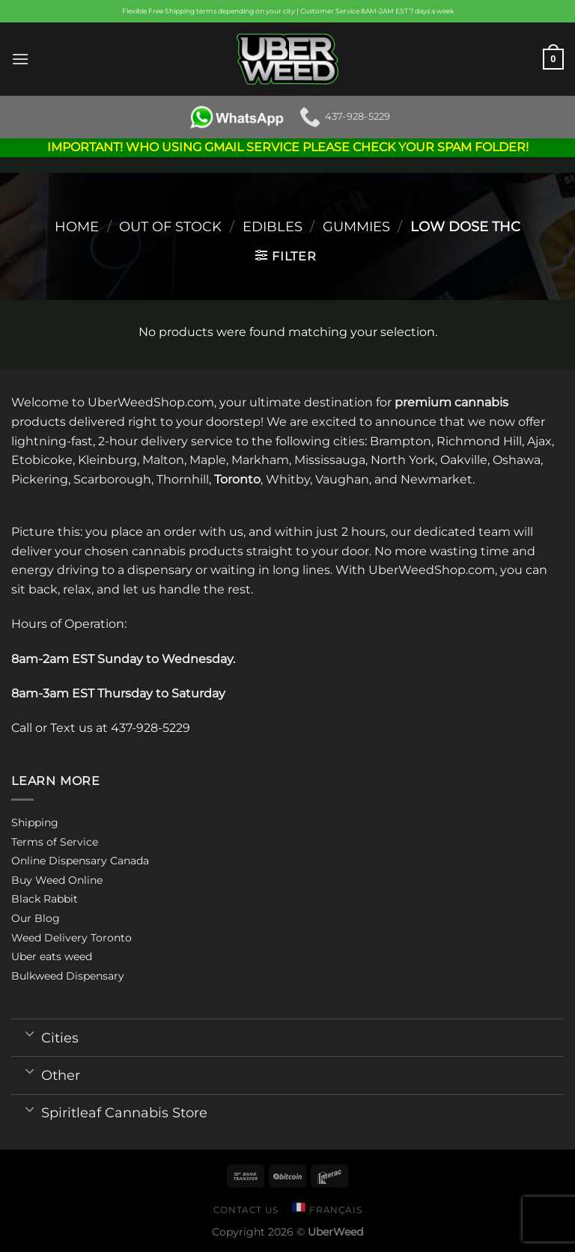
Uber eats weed (51, 956)
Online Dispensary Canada (80, 860)
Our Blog (35, 918)
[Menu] (20, 58)
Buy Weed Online (57, 880)
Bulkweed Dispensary (67, 976)
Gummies (356, 226)
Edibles (272, 226)
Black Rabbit (44, 899)
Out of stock (170, 226)
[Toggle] (29, 1032)
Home (77, 226)
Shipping (34, 822)
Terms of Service (54, 842)
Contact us (246, 1209)
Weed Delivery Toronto (71, 937)
